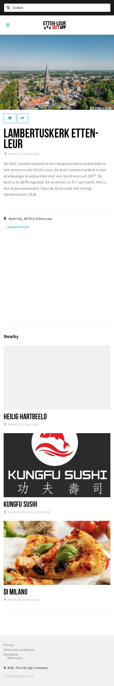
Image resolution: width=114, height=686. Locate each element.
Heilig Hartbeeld (25, 416)
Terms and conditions (19, 650)
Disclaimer (11, 655)
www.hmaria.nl (18, 227)
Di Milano (15, 592)
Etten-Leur (16, 658)
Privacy (9, 645)
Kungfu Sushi (20, 504)
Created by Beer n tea (19, 676)
